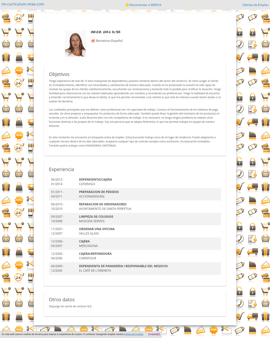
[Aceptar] (152, 334)
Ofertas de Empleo (255, 5)
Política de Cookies (133, 334)
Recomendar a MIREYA (145, 5)
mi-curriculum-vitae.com (23, 4)
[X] (158, 334)
